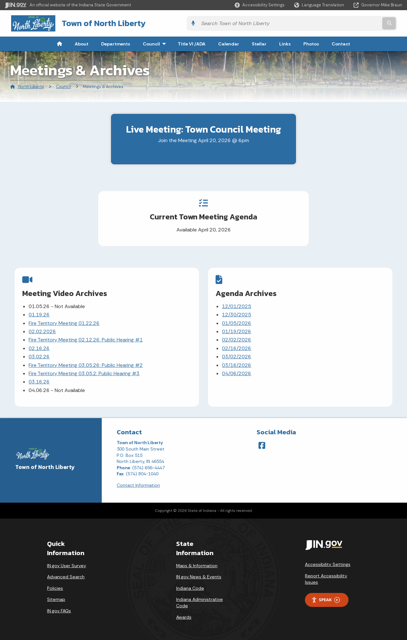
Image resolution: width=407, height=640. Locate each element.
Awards (183, 613)
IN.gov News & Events (198, 573)
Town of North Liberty (95, 23)
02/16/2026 (237, 346)
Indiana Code (190, 585)
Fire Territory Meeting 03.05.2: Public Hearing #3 (84, 371)
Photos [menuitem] (311, 42)
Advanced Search (66, 573)
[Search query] (353, 23)
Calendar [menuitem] (228, 42)
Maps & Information (196, 562)
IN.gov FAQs (59, 607)
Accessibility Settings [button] (327, 561)
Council (63, 85)
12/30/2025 (237, 312)
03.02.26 (39, 354)
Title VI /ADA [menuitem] (191, 42)
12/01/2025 (237, 304)
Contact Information (138, 482)
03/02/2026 (237, 354)
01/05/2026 (237, 321)
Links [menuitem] (285, 42)
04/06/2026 (237, 371)
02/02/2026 (237, 338)
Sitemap (56, 596)
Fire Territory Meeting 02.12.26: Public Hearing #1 (86, 338)
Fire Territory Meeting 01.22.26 (64, 321)
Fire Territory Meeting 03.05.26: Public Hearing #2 (86, 363)
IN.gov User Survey (66, 562)
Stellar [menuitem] (259, 42)
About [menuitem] (81, 42)
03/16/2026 (237, 363)
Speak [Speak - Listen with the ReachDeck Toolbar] (325, 597)
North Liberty (31, 85)
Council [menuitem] (156, 42)
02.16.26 (39, 346)
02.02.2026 (42, 329)
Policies (55, 585)
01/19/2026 (237, 329)
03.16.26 (39, 379)
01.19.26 (39, 312)
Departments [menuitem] (115, 42)
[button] (260, 5)
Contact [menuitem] (341, 42)
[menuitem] (59, 42)
